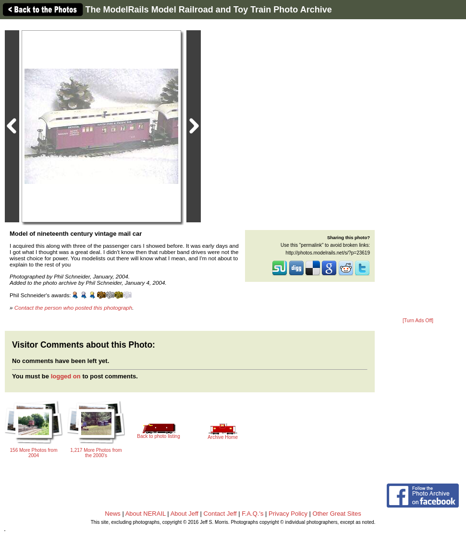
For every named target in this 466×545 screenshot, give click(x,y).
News (113, 513)
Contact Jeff (220, 513)
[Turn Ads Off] (418, 320)
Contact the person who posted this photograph (73, 307)
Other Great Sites (337, 513)
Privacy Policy (288, 513)
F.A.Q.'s (252, 513)
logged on (66, 376)
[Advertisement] (418, 169)
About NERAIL (145, 513)
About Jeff (184, 513)
